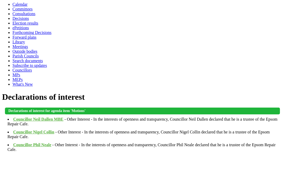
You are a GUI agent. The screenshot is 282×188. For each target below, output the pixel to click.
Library (18, 42)
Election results (25, 23)
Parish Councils (25, 56)
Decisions (20, 18)
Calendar (20, 4)
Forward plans (24, 37)
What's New (22, 84)
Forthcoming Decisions (32, 32)
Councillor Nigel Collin (33, 132)
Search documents (27, 60)
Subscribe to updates (29, 65)
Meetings (20, 46)
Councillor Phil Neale (32, 145)
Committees (22, 9)
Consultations (23, 13)
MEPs (17, 79)
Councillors (22, 70)
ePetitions (20, 28)
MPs (16, 75)
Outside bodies (24, 51)
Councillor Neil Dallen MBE (38, 119)
